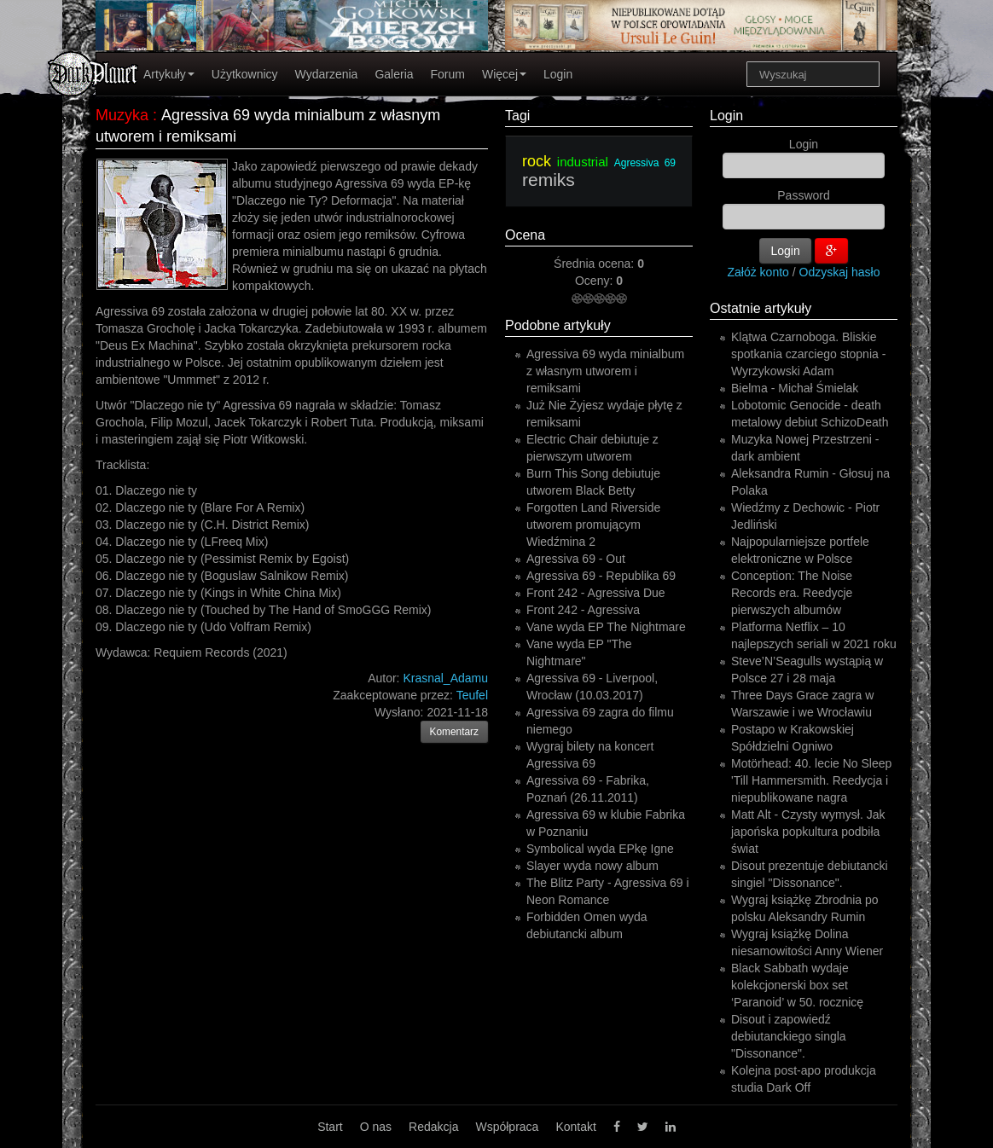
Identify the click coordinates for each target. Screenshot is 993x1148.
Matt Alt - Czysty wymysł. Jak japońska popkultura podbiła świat (808, 831)
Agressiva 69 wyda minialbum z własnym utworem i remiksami (605, 371)
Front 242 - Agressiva (583, 610)
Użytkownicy (245, 74)
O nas (376, 1127)
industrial (582, 161)
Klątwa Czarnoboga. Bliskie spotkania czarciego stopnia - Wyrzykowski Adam (808, 354)
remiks (548, 179)
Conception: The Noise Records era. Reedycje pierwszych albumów (791, 593)
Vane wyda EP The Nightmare (606, 627)
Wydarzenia (326, 74)
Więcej (504, 74)
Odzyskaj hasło (839, 272)
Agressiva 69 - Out (575, 558)
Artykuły (169, 74)
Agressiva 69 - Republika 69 (601, 576)
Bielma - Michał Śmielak (794, 388)
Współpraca (506, 1127)
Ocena (525, 235)
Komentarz (454, 732)
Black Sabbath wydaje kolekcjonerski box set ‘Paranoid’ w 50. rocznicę (797, 985)
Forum (448, 74)
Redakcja (433, 1127)
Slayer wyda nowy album (592, 866)
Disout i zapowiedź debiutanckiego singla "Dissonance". (788, 1036)
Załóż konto (758, 272)
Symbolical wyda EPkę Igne (600, 848)
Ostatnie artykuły (760, 308)
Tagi (517, 115)
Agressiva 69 (645, 163)
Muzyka (122, 115)
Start (330, 1127)
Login (557, 74)
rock (536, 161)
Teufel (472, 695)
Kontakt (575, 1127)
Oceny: (595, 280)
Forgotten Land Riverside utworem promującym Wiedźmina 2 (593, 524)
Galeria (394, 74)
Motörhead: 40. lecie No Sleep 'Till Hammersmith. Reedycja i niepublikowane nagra (811, 780)
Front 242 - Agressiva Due (595, 593)
